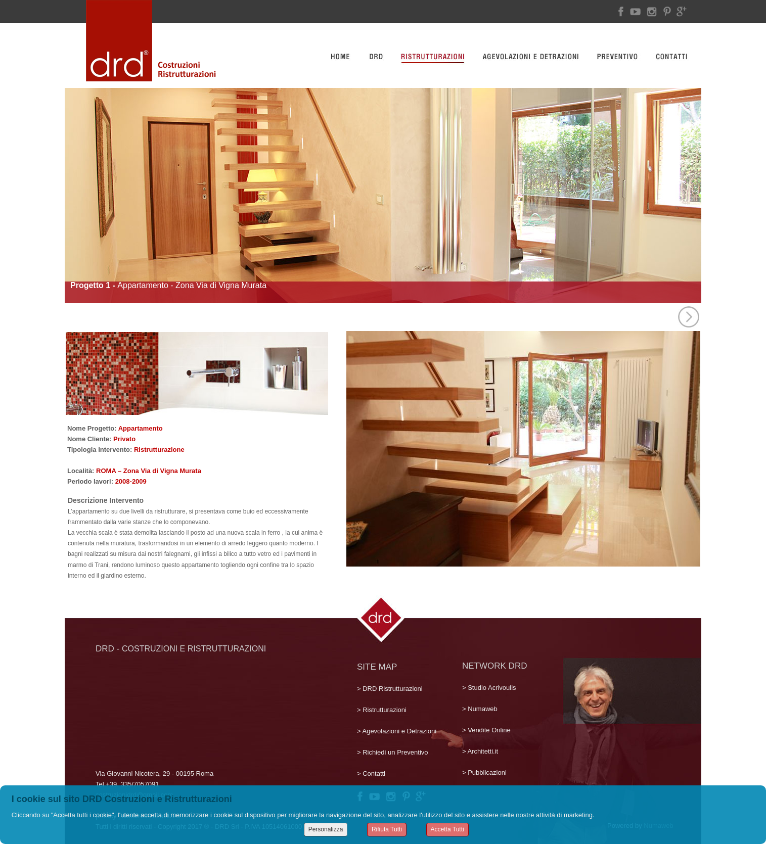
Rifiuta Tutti (387, 829)
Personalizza (325, 829)
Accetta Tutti (447, 829)
